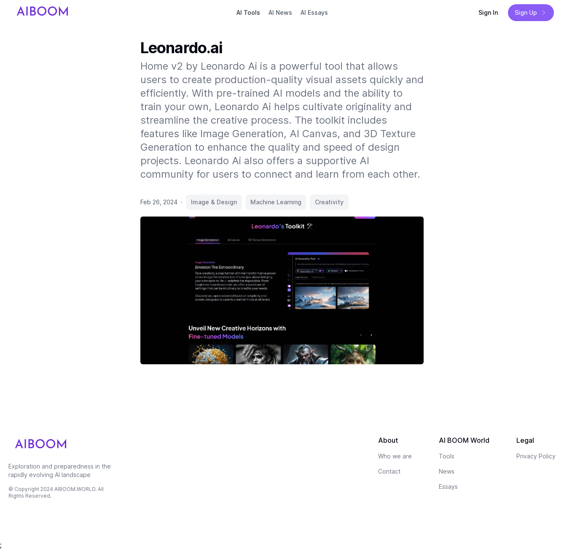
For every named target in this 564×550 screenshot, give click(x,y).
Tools (446, 456)
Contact (389, 471)
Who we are (395, 456)
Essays (448, 486)
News (446, 471)
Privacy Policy (536, 456)
